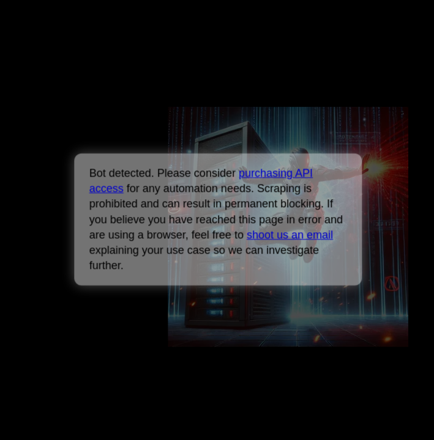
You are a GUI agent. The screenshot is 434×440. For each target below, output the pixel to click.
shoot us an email (290, 235)
